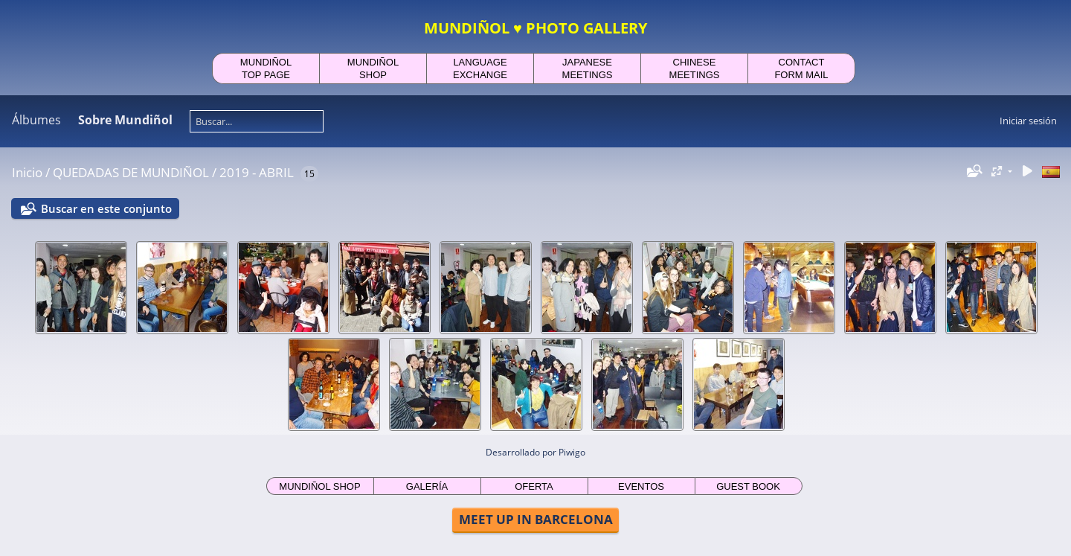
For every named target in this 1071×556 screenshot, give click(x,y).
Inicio (27, 172)
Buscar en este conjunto (106, 208)
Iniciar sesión (1028, 120)
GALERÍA (427, 486)
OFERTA (534, 486)
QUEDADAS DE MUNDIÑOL (131, 172)
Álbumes (36, 120)
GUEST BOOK (748, 486)
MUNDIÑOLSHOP (373, 68)
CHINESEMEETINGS (694, 68)
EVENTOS (641, 486)
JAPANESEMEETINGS (587, 68)
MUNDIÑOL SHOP (319, 486)
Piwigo (572, 452)
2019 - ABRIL (256, 172)
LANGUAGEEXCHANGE (480, 68)
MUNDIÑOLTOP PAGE (266, 68)
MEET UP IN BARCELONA (536, 519)
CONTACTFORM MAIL (801, 68)
